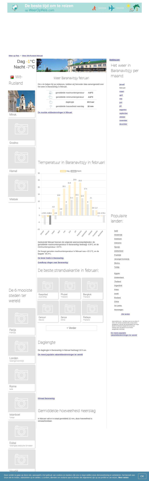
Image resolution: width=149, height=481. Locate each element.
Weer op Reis (14, 56)
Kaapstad (43, 294)
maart (121, 91)
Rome (12, 386)
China (116, 302)
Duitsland (117, 239)
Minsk (12, 114)
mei (120, 99)
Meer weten (123, 477)
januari (122, 84)
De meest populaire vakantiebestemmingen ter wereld (60, 354)
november (123, 120)
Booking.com (114, 60)
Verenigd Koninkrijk (16, 361)
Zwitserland (118, 251)
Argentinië (118, 286)
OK (142, 476)
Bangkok (87, 294)
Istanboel (14, 414)
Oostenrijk (118, 235)
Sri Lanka (118, 306)
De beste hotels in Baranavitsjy (51, 258)
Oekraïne (117, 243)
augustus (123, 110)
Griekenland (119, 277)
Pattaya (87, 317)
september (123, 113)
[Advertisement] (74, 34)
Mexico (117, 263)
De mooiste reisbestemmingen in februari (55, 112)
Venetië (13, 471)
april (121, 95)
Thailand (117, 281)
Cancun (42, 317)
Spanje (117, 247)
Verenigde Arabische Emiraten (21, 446)
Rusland (117, 298)
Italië (11, 389)
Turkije (11, 417)
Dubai (12, 443)
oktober (122, 117)
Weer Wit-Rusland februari (32, 56)
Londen (13, 358)
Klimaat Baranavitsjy (46, 398)
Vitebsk (13, 199)
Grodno (13, 142)
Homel (13, 171)
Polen (116, 290)
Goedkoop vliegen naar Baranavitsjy (53, 262)
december (123, 124)
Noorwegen (118, 310)
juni (120, 102)
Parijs (12, 329)
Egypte (117, 273)
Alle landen (125, 314)
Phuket (64, 294)
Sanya (64, 317)
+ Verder (71, 327)
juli (120, 106)
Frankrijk (12, 333)
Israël (116, 294)
